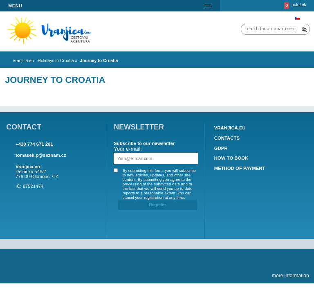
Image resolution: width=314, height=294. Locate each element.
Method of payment (239, 168)
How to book (231, 158)
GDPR (221, 148)
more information (290, 275)
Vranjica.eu (230, 128)
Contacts (227, 138)
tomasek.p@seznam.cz (41, 155)
